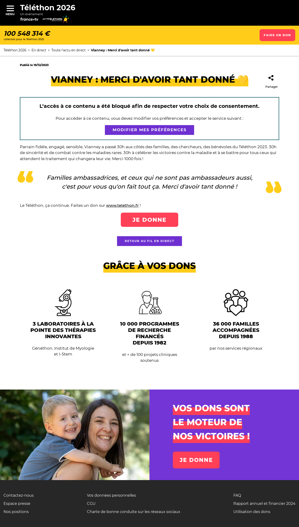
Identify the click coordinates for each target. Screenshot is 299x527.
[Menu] (10, 8)
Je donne (149, 219)
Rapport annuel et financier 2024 (264, 503)
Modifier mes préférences (150, 130)
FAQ (237, 495)
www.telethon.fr (122, 205)
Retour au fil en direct (149, 241)
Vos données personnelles (111, 495)
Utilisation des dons (251, 511)
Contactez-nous (19, 495)
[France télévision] (33, 21)
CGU (91, 503)
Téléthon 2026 (47, 7)
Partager (271, 80)
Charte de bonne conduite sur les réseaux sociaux (133, 511)
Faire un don (277, 35)
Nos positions (16, 511)
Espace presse (17, 503)
